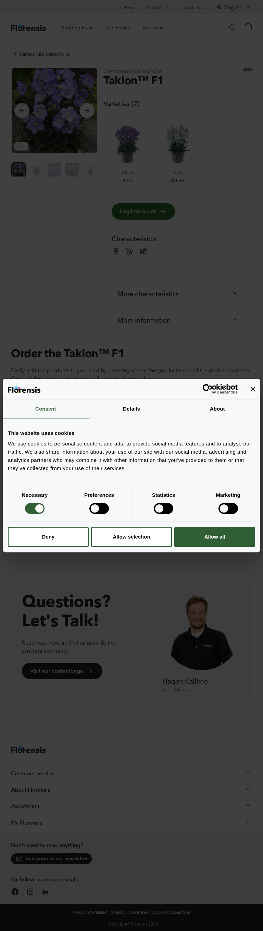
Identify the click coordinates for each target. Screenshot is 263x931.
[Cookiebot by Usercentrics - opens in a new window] (208, 389)
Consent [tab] (45, 409)
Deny (48, 537)
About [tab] (217, 409)
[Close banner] (252, 389)
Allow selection (131, 537)
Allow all (214, 537)
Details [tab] (131, 409)
